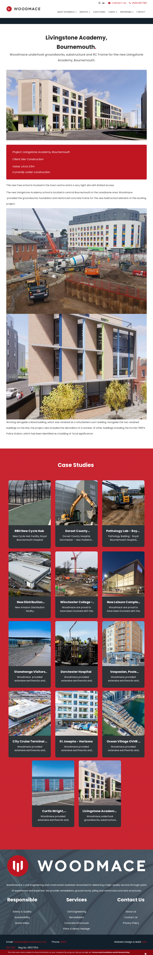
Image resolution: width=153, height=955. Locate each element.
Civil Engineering (76, 911)
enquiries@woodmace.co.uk (30, 942)
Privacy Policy (131, 923)
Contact (140, 12)
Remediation (76, 917)
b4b (144, 942)
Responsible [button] (126, 12)
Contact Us (117, 2)
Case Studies (99, 12)
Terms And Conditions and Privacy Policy (111, 952)
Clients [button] (112, 12)
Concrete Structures (76, 923)
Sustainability (22, 917)
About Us (131, 911)
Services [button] (84, 12)
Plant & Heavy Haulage (76, 928)
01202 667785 (138, 2)
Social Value (22, 923)
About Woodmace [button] (66, 12)
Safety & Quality (22, 911)
